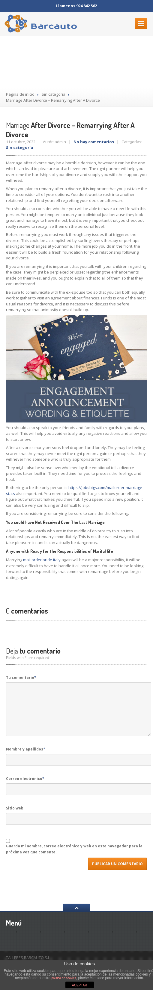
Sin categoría (53, 94)
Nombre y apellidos (25, 749)
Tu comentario (21, 677)
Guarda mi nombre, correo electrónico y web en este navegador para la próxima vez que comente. (74, 849)
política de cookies (64, 978)
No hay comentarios (94, 141)
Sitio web (14, 808)
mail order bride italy (42, 559)
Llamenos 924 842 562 (76, 5)
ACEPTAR (79, 985)
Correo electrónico (25, 778)
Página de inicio (20, 94)
